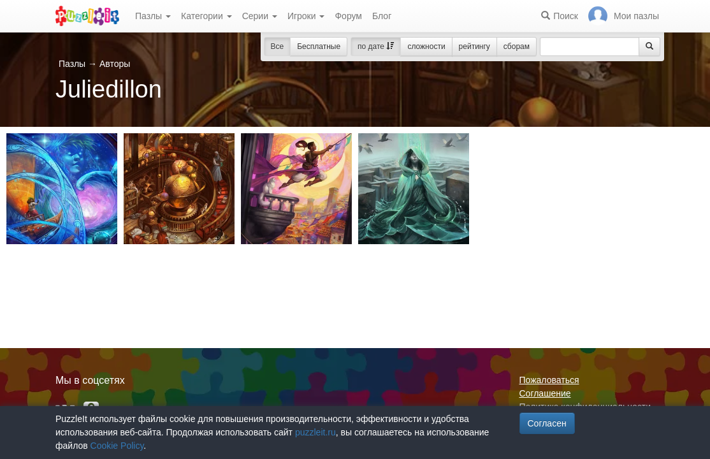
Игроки (306, 16)
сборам (517, 46)
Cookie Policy (117, 446)
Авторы (114, 64)
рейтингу (474, 46)
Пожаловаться (549, 380)
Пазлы (153, 16)
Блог (381, 16)
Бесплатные (318, 46)
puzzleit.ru (315, 432)
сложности (426, 46)
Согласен (547, 423)
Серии (259, 16)
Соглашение (545, 393)
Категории (206, 16)
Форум (348, 16)
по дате (376, 46)
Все (277, 46)
